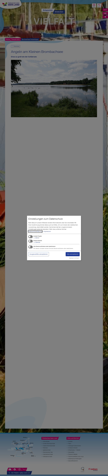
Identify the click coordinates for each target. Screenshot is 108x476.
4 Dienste (36, 242)
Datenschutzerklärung (35, 231)
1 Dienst (36, 238)
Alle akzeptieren (72, 254)
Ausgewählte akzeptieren (39, 254)
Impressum (47, 231)
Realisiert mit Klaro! (74, 258)
